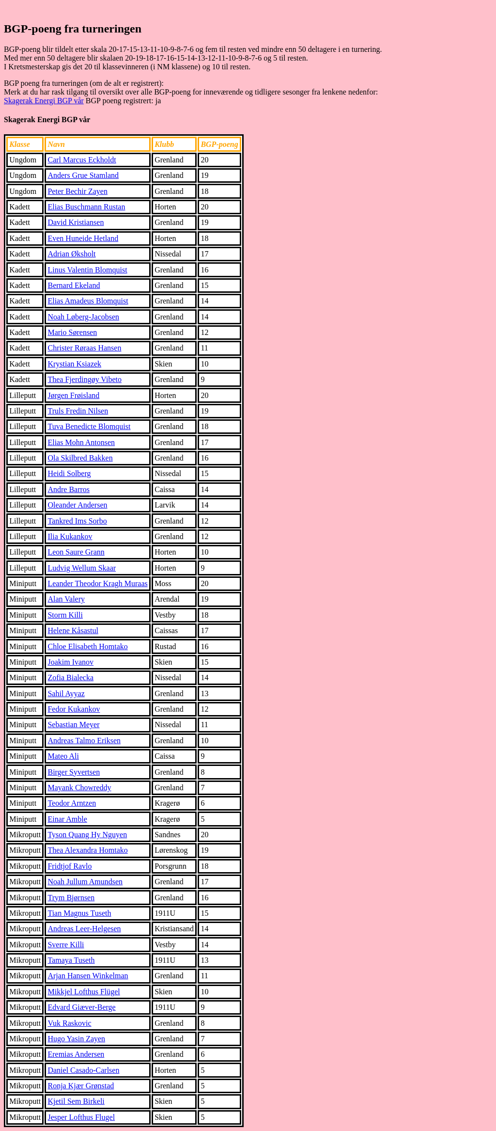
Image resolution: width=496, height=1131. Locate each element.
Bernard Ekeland (73, 285)
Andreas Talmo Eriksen (84, 740)
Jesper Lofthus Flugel (81, 1117)
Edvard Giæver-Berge (81, 1007)
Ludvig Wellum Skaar (81, 568)
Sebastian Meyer (73, 724)
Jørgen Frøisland (73, 395)
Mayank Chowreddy (79, 787)
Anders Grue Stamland (83, 175)
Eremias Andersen (75, 1054)
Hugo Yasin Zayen (76, 1039)
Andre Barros (68, 489)
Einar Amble (67, 819)
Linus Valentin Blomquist (87, 270)
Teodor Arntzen (71, 803)
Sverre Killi (65, 944)
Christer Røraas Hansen (84, 348)
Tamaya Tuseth (70, 960)
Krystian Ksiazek (74, 364)
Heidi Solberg (69, 473)
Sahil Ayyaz (65, 693)
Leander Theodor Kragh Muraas (97, 583)
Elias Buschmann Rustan (86, 207)
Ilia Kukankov (69, 536)
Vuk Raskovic (69, 1023)
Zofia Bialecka (70, 677)
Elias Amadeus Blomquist (87, 301)
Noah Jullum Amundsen (85, 881)
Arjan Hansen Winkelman (87, 976)
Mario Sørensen (72, 332)
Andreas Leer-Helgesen (84, 928)
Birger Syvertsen (73, 772)
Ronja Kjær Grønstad (80, 1086)
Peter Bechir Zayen (77, 191)
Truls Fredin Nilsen (77, 411)
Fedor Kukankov (73, 709)
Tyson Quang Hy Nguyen (87, 834)
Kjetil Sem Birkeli (75, 1101)
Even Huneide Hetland (82, 238)
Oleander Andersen (77, 505)
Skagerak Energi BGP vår (44, 100)
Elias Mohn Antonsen (81, 442)
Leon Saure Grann (75, 552)
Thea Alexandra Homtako (87, 850)
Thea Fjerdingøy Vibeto (84, 379)
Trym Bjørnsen (70, 897)
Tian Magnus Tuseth (79, 913)
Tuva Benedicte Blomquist (88, 426)
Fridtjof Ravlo (69, 866)
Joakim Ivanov (70, 662)
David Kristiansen (75, 222)
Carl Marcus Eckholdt (81, 160)
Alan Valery (66, 599)
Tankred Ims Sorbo (77, 521)
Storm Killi (64, 615)
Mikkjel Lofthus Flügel (83, 992)
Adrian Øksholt (71, 254)
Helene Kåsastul (72, 630)
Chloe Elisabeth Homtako (87, 646)
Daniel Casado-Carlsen (83, 1070)
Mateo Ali (62, 756)
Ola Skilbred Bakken (79, 458)
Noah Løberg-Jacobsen (83, 317)
